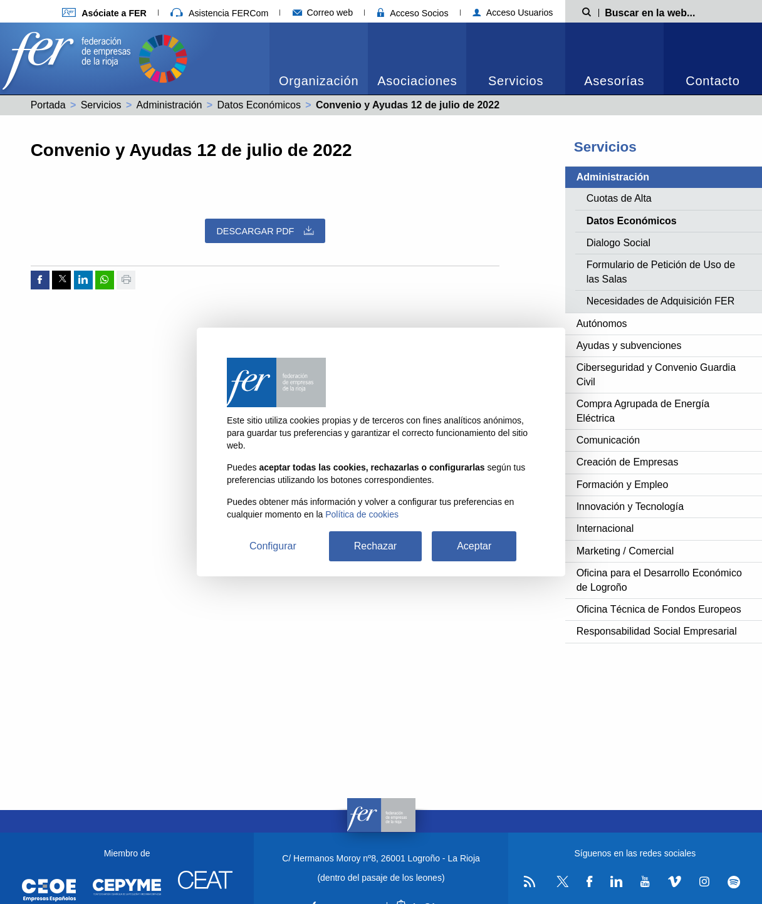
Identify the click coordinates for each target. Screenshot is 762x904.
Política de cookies (362, 514)
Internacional (605, 528)
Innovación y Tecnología (630, 506)
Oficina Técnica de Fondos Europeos (659, 609)
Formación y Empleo (623, 484)
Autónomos (602, 323)
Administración (169, 105)
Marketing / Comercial (625, 551)
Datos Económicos (259, 105)
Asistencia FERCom (219, 13)
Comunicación (608, 440)
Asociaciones (417, 81)
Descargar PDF (264, 231)
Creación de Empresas (628, 462)
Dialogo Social (618, 242)
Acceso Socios (413, 13)
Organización (318, 81)
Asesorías (614, 81)
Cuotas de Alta (619, 198)
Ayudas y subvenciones (629, 345)
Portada (48, 105)
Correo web (323, 13)
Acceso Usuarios (512, 13)
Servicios (515, 81)
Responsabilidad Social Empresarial (657, 631)
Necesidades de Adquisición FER (661, 301)
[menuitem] (318, 59)
